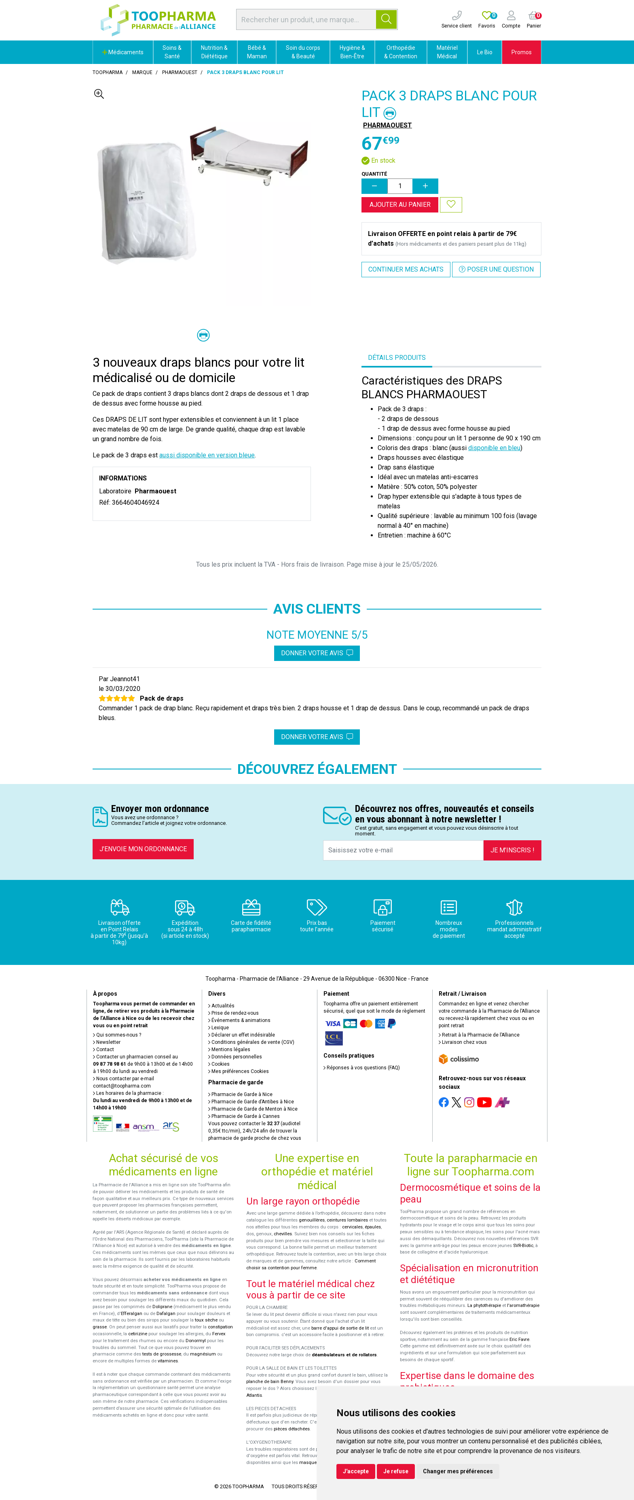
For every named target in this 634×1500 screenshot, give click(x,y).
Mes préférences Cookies (238, 1071)
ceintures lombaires (347, 1220)
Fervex (219, 1333)
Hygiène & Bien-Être (352, 52)
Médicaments (123, 52)
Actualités (221, 1006)
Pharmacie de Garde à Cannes (244, 1116)
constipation (220, 1327)
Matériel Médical (447, 52)
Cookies (219, 1064)
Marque (142, 72)
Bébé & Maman (257, 52)
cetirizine (137, 1333)
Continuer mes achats (406, 269)
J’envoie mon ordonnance (143, 849)
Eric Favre (519, 1339)
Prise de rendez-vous (233, 1013)
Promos (521, 52)
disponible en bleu (494, 448)
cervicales (352, 1227)
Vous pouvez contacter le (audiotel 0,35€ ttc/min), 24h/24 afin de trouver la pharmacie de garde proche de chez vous (254, 1131)
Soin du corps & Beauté (303, 52)
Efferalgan (131, 1313)
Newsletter (106, 1042)
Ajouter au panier (400, 204)
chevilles (283, 1234)
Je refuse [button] (395, 1471)
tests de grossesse (161, 1354)
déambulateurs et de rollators (344, 1355)
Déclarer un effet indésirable (241, 1035)
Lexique (218, 1027)
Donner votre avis (317, 653)
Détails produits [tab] (397, 357)
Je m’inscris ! (512, 850)
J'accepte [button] (356, 1471)
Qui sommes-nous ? (117, 1035)
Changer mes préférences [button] (458, 1471)
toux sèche (206, 1320)
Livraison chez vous (463, 1042)
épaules (373, 1227)
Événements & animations (239, 1020)
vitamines (168, 1361)
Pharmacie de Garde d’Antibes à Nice (251, 1102)
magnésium (203, 1354)
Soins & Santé (172, 52)
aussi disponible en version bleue (207, 455)
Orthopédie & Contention (400, 52)
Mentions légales (229, 1049)
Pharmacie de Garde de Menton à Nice (253, 1109)
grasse (100, 1327)
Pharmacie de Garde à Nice (240, 1094)
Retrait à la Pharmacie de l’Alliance (479, 1035)
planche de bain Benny (269, 1381)
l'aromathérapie (523, 1305)
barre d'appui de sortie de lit (340, 1328)
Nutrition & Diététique (214, 52)
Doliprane (162, 1306)
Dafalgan (165, 1313)
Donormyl (196, 1340)
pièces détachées (292, 1429)
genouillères (312, 1220)
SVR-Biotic (523, 1245)
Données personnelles (235, 1057)
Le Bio (484, 52)
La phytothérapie (484, 1305)
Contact (103, 1049)
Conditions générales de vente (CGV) (251, 1042)
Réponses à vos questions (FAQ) (361, 1068)
